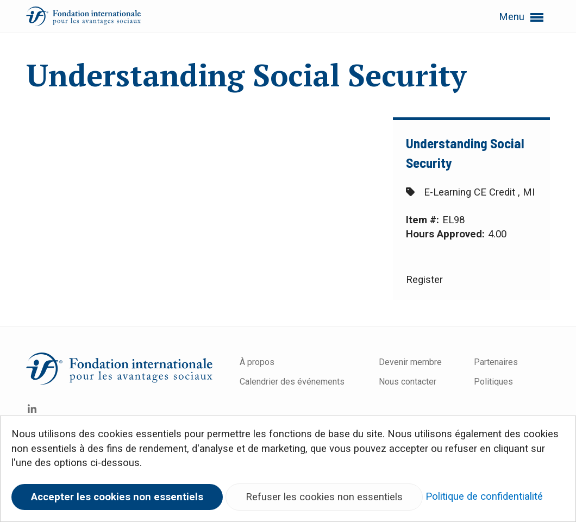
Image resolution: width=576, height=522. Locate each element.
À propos (257, 362)
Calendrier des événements (293, 381)
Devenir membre (410, 362)
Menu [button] (521, 17)
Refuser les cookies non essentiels (324, 497)
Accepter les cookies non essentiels (117, 497)
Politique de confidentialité (484, 496)
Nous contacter (407, 381)
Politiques (493, 381)
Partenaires (496, 362)
